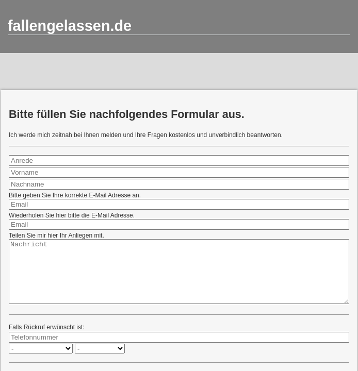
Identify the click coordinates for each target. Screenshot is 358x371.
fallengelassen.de (70, 26)
